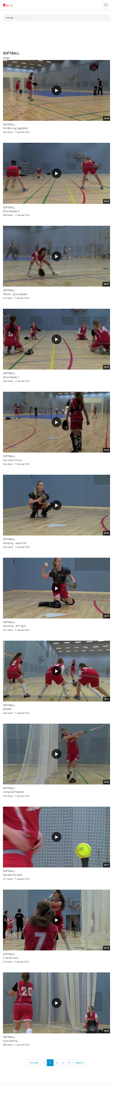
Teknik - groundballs (15, 294)
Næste (79, 1062)
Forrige (34, 1062)
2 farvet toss (10, 958)
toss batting (10, 1041)
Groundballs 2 (11, 211)
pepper (7, 709)
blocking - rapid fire (14, 543)
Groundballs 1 (11, 377)
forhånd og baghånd (15, 128)
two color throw (12, 460)
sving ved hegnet (13, 792)
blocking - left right (14, 626)
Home (9, 18)
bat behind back (12, 875)
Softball (9, 124)
